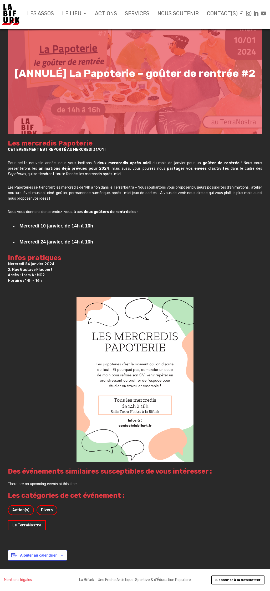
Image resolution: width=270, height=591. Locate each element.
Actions (106, 14)
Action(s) (20, 510)
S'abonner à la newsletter (238, 580)
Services (137, 14)
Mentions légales (18, 580)
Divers (47, 510)
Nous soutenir (178, 14)
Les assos (40, 14)
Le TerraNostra (26, 525)
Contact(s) (222, 14)
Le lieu (71, 14)
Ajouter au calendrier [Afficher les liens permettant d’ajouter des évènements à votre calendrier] (38, 555)
